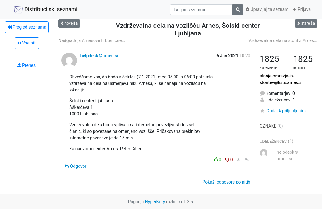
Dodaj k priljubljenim (283, 110)
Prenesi (27, 65)
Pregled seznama (26, 27)
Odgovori (76, 166)
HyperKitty (155, 201)
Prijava (302, 9)
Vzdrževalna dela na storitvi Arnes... (282, 40)
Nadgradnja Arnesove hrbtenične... (91, 40)
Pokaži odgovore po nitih (226, 182)
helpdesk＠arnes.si (99, 55)
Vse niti (27, 42)
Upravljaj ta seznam (267, 9)
